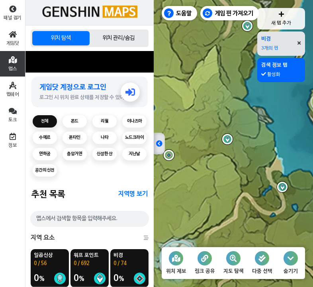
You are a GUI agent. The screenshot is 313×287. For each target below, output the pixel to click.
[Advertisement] (89, 62)
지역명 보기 (133, 194)
